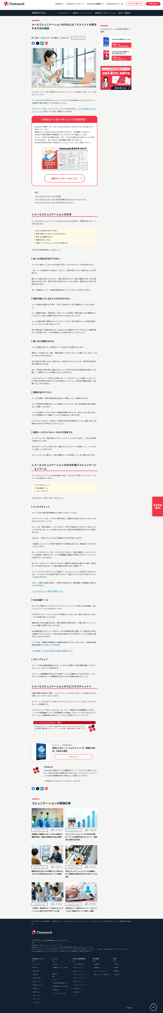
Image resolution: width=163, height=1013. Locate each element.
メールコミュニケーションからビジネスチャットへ (55, 202)
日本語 (116, 964)
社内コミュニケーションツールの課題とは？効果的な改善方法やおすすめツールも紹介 (81, 874)
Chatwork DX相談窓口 (93, 5)
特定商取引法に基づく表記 (60, 986)
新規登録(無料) (157, 506)
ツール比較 (36, 1002)
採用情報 (96, 967)
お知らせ (55, 964)
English (116, 967)
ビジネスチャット (64, 13)
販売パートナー (77, 971)
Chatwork (13, 4)
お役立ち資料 (36, 978)
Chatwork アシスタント (74, 5)
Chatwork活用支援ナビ (59, 983)
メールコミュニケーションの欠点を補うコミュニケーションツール (61, 199)
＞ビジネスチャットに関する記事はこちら (47, 591)
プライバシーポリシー (100, 971)
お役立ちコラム (39, 12)
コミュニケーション (39, 830)
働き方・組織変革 (124, 13)
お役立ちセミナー (38, 985)
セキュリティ (36, 999)
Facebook (76, 992)
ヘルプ (55, 979)
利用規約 (55, 990)
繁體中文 (116, 971)
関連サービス (36, 992)
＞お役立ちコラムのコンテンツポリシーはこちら (62, 781)
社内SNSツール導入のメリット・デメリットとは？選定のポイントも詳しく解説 (81, 909)
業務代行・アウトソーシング (82, 13)
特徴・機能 (36, 971)
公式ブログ (76, 981)
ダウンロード (36, 995)
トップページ (36, 964)
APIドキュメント (78, 967)
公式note (75, 988)
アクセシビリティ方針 (59, 993)
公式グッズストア (78, 978)
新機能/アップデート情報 (60, 967)
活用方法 (35, 988)
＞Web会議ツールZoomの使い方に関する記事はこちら (52, 650)
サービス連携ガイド (79, 964)
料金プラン (36, 967)
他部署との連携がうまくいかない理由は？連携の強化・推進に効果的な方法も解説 (47, 835)
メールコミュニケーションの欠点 (48, 196)
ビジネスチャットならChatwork (40, 921)
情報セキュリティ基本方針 (101, 974)
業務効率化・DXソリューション (105, 13)
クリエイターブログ (79, 985)
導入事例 (35, 974)
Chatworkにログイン (113, 5)
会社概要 (96, 964)
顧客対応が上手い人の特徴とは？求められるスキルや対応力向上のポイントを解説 (47, 872)
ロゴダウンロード (78, 974)
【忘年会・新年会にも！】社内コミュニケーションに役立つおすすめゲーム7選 (47, 909)
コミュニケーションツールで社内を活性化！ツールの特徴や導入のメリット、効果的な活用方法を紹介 (81, 837)
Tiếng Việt (117, 974)
